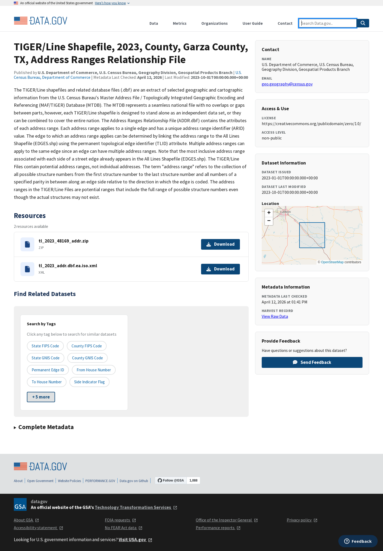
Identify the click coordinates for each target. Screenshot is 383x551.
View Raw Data (275, 316)
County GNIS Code (87, 357)
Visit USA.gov (135, 539)
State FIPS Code (45, 345)
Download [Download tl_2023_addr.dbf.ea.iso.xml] (220, 269)
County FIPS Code (87, 345)
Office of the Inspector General (227, 520)
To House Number (47, 381)
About (18, 481)
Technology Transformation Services (136, 507)
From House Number (94, 369)
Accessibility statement (38, 527)
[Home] (40, 20)
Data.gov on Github (134, 481)
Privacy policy (302, 520)
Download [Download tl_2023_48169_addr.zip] (220, 244)
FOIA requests (120, 520)
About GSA (26, 520)
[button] (269, 213)
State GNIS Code (46, 357)
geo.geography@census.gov (287, 84)
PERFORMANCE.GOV (100, 481)
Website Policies (69, 481)
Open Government (40, 481)
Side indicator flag (89, 381)
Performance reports (218, 527)
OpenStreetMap (332, 262)
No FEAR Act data (124, 527)
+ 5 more (41, 397)
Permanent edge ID (48, 369)
